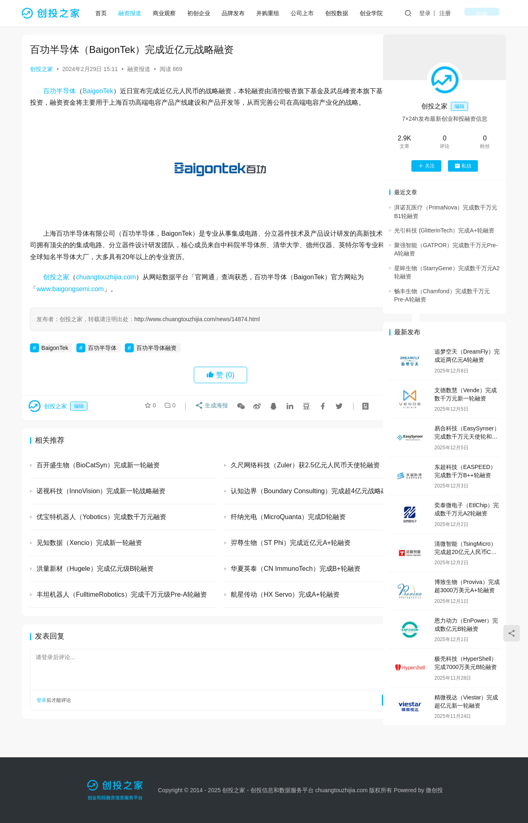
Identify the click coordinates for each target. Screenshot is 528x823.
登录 (451, 13)
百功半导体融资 (156, 359)
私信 (463, 166)
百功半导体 (59, 90)
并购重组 (270, 13)
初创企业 (201, 13)
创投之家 (41, 69)
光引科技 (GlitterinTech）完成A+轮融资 (444, 230)
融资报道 (132, 13)
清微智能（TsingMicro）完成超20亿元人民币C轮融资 (465, 551)
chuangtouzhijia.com (106, 288)
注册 (471, 13)
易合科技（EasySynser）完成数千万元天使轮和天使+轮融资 (467, 436)
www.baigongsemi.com (70, 300)
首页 (104, 13)
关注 (426, 166)
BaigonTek (98, 90)
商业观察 (167, 13)
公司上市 (305, 13)
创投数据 (339, 13)
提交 (349, 712)
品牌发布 (236, 13)
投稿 (495, 13)
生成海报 (209, 419)
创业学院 (374, 13)
